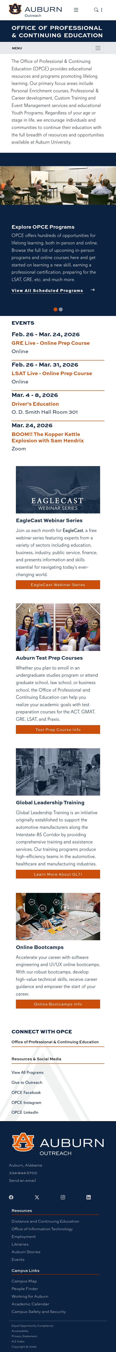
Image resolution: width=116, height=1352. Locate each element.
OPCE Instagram (26, 1102)
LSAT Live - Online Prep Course (52, 373)
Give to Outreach (27, 1082)
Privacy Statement (24, 1336)
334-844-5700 (23, 1172)
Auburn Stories (26, 1251)
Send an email (22, 1180)
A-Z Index (18, 1341)
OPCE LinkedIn (25, 1112)
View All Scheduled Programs (47, 290)
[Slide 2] (61, 309)
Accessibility (20, 1331)
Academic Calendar (30, 1304)
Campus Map (24, 1281)
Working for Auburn (30, 1296)
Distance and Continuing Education (45, 1221)
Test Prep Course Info (58, 729)
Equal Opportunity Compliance (32, 1326)
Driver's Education (35, 403)
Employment (24, 1236)
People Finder (25, 1288)
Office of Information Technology (42, 1229)
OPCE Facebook (26, 1092)
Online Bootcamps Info (58, 1004)
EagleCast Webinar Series (58, 584)
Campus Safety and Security (39, 1311)
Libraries (20, 1244)
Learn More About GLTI (58, 874)
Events (18, 1259)
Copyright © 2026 (24, 1347)
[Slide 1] (55, 309)
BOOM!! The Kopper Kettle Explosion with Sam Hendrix (48, 437)
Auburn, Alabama (25, 1165)
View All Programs (28, 1072)
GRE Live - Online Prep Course (51, 342)
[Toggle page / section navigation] (98, 48)
